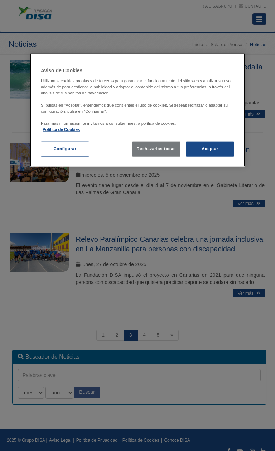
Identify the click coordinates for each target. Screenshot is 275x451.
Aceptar (210, 149)
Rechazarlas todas (156, 149)
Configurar (65, 149)
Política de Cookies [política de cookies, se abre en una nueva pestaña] (61, 129)
